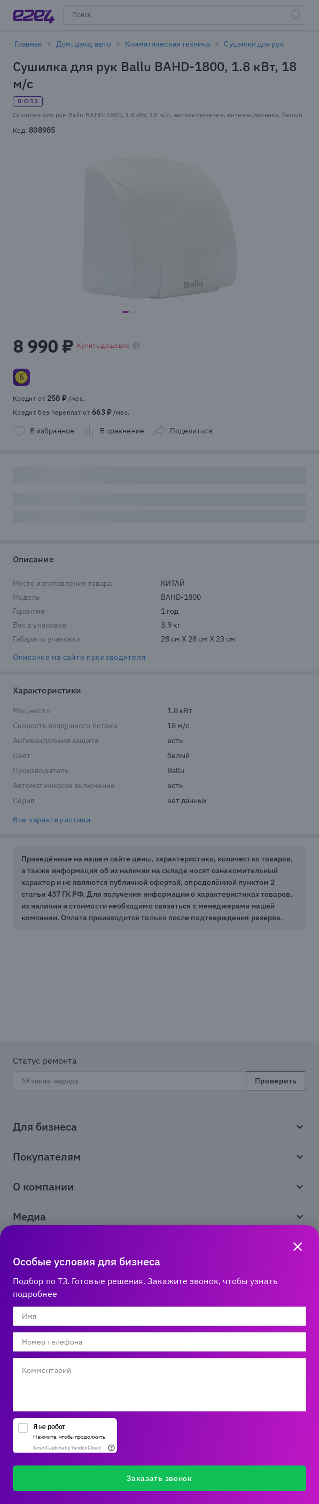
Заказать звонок (159, 1478)
